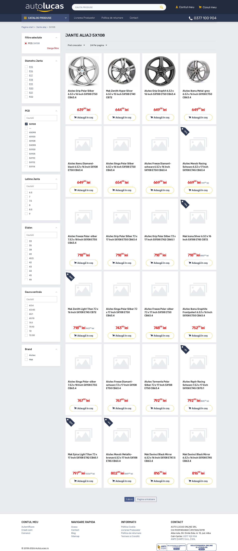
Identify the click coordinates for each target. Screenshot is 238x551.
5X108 (34, 43)
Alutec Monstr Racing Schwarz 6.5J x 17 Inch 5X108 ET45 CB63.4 (195, 167)
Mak (31, 359)
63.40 (32, 309)
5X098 (32, 145)
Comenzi (25, 533)
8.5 (30, 209)
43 (30, 266)
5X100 (32, 149)
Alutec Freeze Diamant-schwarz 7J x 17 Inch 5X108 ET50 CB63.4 (121, 385)
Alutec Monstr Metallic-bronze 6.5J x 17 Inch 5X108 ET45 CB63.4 (121, 457)
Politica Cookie (128, 527)
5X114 (32, 166)
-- (30, 128)
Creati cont (26, 530)
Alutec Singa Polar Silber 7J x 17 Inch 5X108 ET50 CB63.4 (121, 312)
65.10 (31, 318)
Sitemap (75, 536)
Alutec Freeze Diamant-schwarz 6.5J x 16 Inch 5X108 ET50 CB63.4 (157, 167)
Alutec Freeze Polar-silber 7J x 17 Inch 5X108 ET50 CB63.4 (159, 312)
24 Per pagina (98, 45)
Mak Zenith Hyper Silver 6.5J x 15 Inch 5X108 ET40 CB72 (120, 94)
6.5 (30, 192)
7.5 (30, 201)
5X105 (32, 154)
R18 (31, 79)
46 (30, 279)
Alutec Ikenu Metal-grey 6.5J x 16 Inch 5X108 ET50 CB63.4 (197, 94)
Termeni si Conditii (130, 536)
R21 (31, 92)
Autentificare (27, 527)
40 (30, 254)
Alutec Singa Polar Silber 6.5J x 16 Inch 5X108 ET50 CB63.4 (121, 167)
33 (30, 241)
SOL (193, 539)
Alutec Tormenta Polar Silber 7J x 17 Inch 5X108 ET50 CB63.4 (158, 385)
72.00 (32, 335)
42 (30, 262)
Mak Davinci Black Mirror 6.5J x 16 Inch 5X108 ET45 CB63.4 (197, 457)
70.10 (31, 326)
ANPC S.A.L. (184, 539)
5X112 (32, 162)
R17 (31, 75)
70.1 (31, 322)
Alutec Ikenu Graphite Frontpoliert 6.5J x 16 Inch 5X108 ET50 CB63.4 (197, 312)
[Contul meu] (185, 7)
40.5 (31, 258)
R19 (31, 84)
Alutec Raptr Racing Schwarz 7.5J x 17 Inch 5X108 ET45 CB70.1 (195, 385)
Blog (73, 533)
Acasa (74, 527)
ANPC (174, 539)
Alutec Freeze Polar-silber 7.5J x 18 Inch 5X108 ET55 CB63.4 (82, 239)
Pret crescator (76, 45)
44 (30, 271)
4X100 (32, 136)
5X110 (32, 158)
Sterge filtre (53, 48)
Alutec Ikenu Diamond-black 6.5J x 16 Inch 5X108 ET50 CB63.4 (83, 167)
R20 (31, 88)
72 (30, 331)
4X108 (32, 141)
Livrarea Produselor (130, 530)
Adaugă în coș (85, 117)
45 (30, 275)
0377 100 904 (205, 18)
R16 (31, 71)
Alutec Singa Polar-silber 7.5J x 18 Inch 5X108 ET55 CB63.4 (82, 385)
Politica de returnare (131, 533)
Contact (75, 530)
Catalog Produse (39, 17)
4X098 (32, 132)
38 (30, 249)
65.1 (31, 314)
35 (30, 245)
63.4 (31, 305)
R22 (31, 97)
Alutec (32, 355)
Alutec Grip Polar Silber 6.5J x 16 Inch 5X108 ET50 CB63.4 (82, 94)
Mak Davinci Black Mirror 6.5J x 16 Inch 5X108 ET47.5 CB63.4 (160, 457)
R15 (31, 67)
